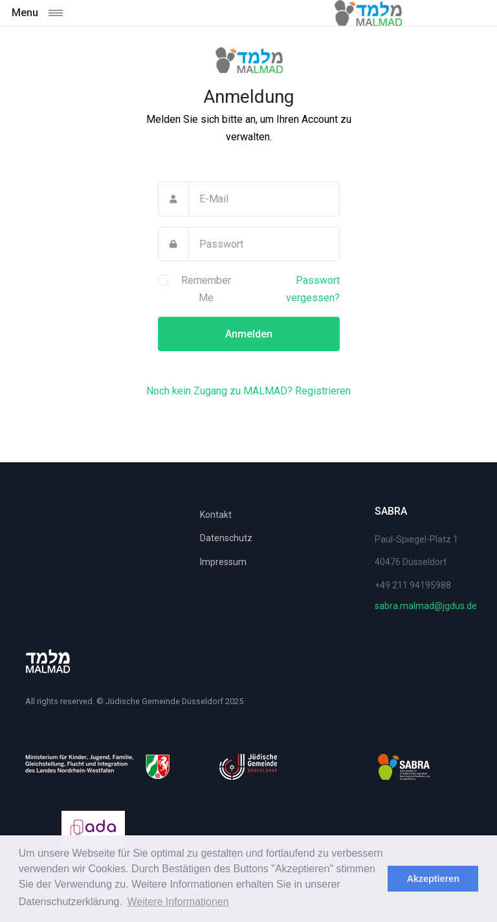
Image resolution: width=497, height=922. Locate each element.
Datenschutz (226, 538)
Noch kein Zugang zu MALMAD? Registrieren (248, 391)
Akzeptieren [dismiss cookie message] (432, 879)
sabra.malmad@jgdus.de (426, 606)
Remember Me (206, 289)
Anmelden (248, 334)
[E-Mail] (264, 199)
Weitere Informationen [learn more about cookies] (178, 901)
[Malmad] (368, 13)
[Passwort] (264, 244)
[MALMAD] (249, 64)
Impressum (223, 562)
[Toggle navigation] (69, 13)
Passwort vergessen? (313, 289)
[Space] (48, 661)
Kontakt (216, 514)
